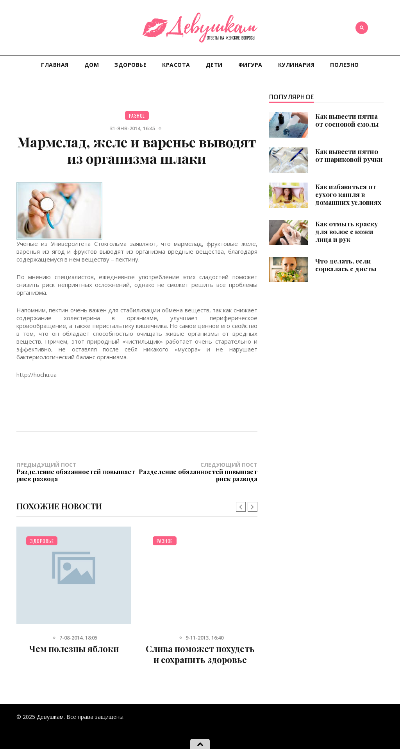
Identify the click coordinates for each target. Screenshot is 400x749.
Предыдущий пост (76, 471)
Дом (91, 64)
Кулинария (296, 64)
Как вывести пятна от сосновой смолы (347, 120)
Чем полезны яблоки (74, 648)
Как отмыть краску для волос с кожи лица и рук (346, 231)
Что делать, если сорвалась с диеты (345, 264)
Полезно (344, 64)
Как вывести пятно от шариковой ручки (349, 155)
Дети (214, 64)
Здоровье (130, 64)
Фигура (250, 64)
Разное (137, 115)
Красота (176, 64)
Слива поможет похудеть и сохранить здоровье (200, 654)
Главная (55, 64)
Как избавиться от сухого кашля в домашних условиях (348, 194)
